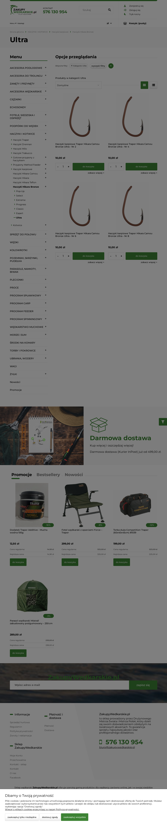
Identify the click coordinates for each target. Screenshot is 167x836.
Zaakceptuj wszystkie (75, 817)
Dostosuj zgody (50, 817)
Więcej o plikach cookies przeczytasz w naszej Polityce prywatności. (42, 809)
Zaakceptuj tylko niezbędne (22, 817)
